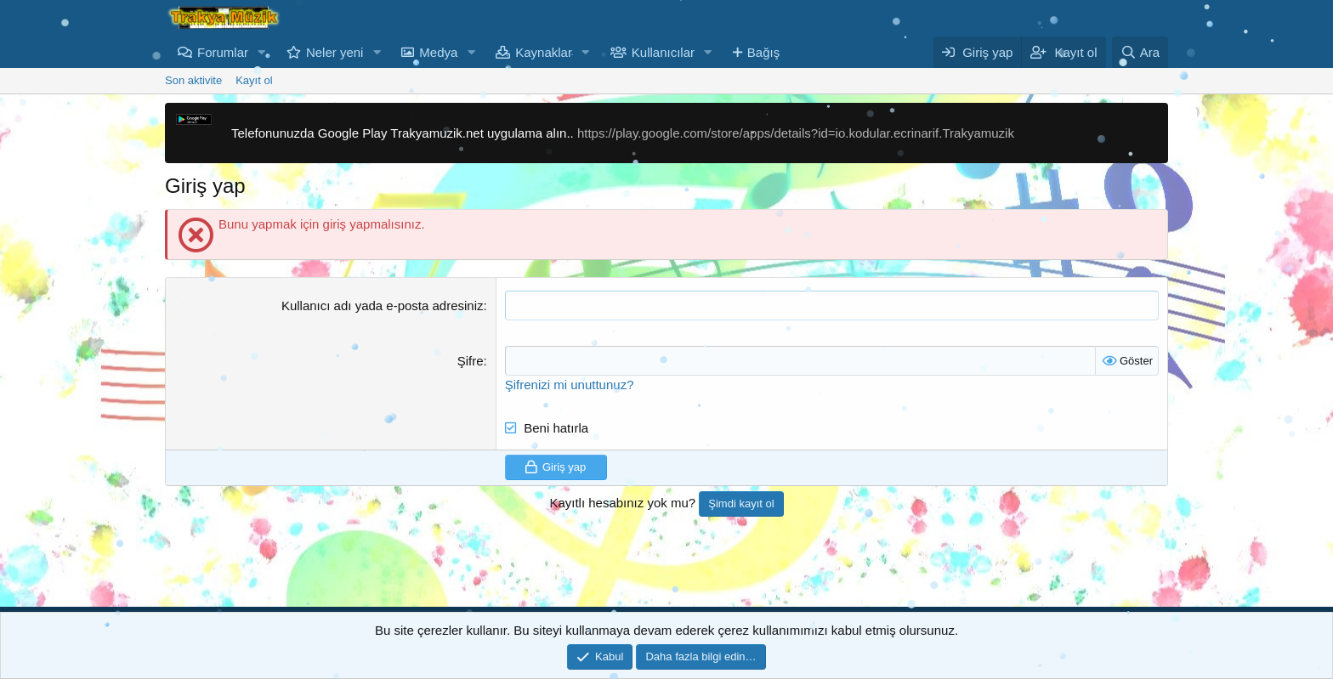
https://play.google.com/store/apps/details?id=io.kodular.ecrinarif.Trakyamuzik (795, 133)
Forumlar (222, 52)
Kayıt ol (253, 80)
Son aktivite (193, 80)
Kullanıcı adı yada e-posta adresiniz (382, 305)
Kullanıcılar (663, 52)
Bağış (763, 52)
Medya (438, 52)
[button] (262, 52)
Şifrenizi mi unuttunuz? (569, 384)
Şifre (470, 361)
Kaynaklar (543, 52)
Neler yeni (335, 52)
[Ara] (1140, 52)
